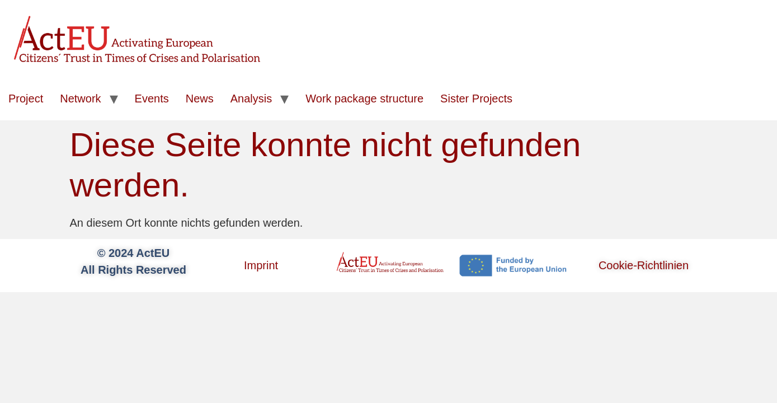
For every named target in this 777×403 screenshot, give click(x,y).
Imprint (261, 265)
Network (80, 98)
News (200, 98)
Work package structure (364, 98)
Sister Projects (476, 98)
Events (152, 98)
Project (25, 98)
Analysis (251, 98)
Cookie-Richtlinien (644, 265)
